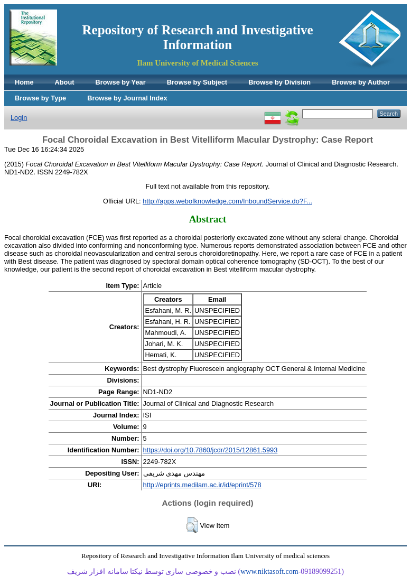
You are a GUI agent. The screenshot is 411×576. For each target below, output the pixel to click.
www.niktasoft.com (269, 571)
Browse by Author (361, 82)
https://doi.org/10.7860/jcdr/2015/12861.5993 (210, 450)
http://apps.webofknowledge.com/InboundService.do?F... (227, 201)
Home (24, 82)
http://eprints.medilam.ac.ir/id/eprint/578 (202, 485)
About (64, 82)
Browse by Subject (197, 82)
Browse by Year (121, 82)
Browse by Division (279, 82)
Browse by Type (40, 98)
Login (19, 118)
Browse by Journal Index (127, 98)
